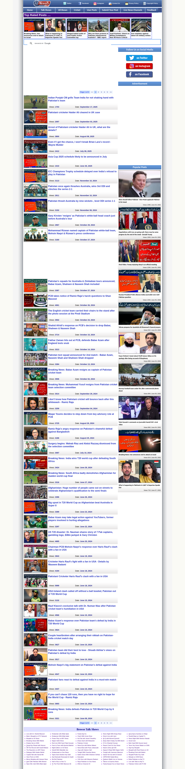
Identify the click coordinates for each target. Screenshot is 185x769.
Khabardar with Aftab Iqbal (60, 734)
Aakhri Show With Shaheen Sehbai (88, 754)
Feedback (151, 10)
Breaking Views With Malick (35, 741)
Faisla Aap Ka (81, 734)
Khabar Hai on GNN (32, 743)
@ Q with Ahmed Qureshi (111, 738)
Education (80, 757)
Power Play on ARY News (60, 738)
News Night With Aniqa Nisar (112, 734)
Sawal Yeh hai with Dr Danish (112, 754)
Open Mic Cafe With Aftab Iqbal (36, 764)
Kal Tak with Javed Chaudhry (86, 738)
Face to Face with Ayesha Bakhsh (62, 745)
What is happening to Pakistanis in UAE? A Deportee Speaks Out (55, 28)
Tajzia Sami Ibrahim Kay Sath (61, 754)
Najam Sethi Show (58, 741)
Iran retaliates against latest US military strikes (141, 27)
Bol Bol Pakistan (57, 759)
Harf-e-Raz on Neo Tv (59, 761)
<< (92, 92)
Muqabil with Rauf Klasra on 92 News (139, 750)
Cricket (77, 10)
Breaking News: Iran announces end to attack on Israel (34, 28)
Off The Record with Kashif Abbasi (37, 747)
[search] (69, 43)
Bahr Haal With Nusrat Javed (138, 743)
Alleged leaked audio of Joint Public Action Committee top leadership (77, 29)
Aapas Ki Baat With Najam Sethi (113, 750)
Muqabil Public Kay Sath (136, 754)
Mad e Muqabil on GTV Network (36, 736)
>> (111, 92)
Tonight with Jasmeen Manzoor (113, 752)
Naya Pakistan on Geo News (86, 761)
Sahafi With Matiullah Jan (60, 750)
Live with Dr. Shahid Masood (35, 734)
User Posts (92, 10)
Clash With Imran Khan (84, 736)
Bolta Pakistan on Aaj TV (136, 759)
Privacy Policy (133, 3)
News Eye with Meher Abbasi (86, 745)
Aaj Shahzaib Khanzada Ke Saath (63, 757)
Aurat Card (132, 741)
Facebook (85, 3)
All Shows (62, 10)
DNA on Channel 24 (83, 764)
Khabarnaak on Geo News (60, 752)
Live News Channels (133, 10)
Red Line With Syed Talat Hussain (63, 743)
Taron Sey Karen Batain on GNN (139, 745)
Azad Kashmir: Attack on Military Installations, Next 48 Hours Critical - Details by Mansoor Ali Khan (120, 29)
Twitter (69, 3)
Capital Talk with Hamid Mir (35, 754)
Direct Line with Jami (109, 736)
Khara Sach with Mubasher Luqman (86, 741)
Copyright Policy (152, 3)
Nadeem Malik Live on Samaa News (112, 759)
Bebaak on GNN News (136, 757)
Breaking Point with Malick (137, 752)
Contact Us (116, 3)
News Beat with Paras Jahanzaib (88, 747)
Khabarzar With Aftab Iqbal (60, 736)
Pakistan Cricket (82, 743)
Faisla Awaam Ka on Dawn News (113, 764)
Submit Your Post (110, 10)
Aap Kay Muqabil (134, 747)
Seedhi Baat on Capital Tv (137, 736)
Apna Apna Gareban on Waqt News (138, 734)
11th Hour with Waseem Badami (87, 759)
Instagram (100, 3)
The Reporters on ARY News (35, 750)
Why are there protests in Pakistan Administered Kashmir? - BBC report (98, 28)
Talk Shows (46, 10)
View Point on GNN (32, 757)
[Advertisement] (70, 69)
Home (30, 10)
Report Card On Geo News (111, 745)
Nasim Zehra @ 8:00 (109, 747)
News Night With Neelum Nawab (139, 738)
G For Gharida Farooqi (110, 743)
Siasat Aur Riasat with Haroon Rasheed (35, 746)
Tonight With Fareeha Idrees (86, 752)
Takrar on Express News (111, 761)
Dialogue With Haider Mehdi (35, 752)
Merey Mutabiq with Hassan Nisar (37, 759)
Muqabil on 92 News (32, 738)
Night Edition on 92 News (60, 747)
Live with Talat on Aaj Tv (136, 761)
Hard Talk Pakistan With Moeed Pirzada (36, 762)
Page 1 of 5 (84, 92)
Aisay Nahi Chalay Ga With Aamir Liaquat (113, 741)
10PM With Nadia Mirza (110, 757)
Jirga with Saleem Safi (84, 750)
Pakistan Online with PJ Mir (137, 764)
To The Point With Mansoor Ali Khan (61, 764)
